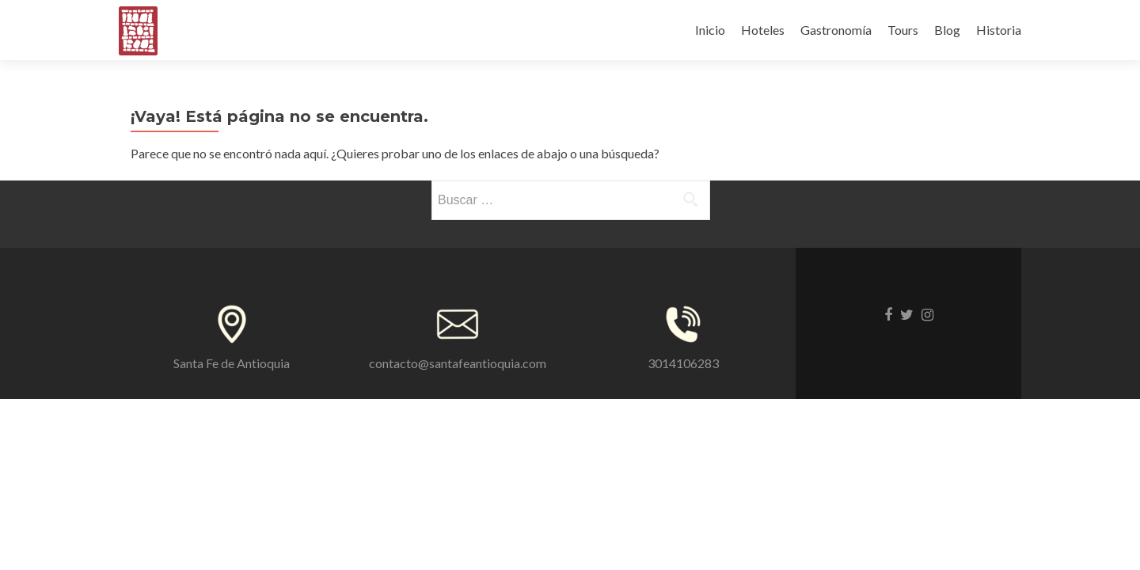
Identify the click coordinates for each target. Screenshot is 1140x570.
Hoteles (763, 29)
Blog (947, 29)
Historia (998, 29)
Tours (902, 29)
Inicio (710, 29)
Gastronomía (836, 29)
